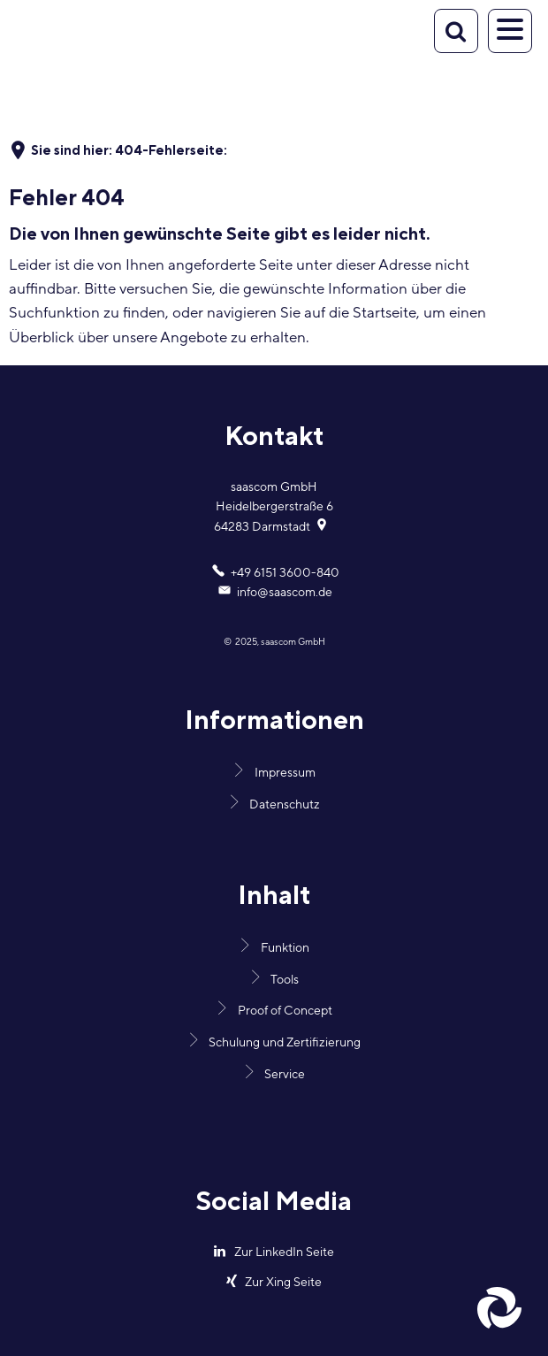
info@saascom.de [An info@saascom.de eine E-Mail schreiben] (274, 593)
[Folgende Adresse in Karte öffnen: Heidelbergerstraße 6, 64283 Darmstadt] (324, 527)
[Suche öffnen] (456, 31)
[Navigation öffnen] (510, 31)
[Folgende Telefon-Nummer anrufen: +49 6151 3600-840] (274, 573)
